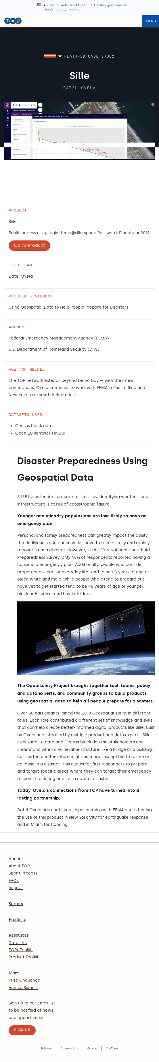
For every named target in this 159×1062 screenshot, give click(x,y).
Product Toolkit (24, 957)
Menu (151, 21)
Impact (16, 887)
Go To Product (29, 245)
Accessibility (69, 1048)
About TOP (19, 866)
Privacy (46, 1048)
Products (17, 919)
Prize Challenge (24, 980)
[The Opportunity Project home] (13, 21)
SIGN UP (22, 1030)
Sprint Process (23, 873)
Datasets (18, 942)
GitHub (92, 1048)
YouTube (112, 1048)
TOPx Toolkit (21, 949)
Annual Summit (23, 987)
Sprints (16, 903)
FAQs (14, 880)
